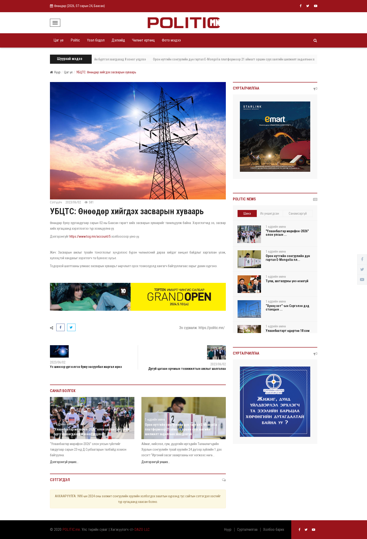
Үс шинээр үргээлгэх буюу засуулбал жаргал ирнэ (86, 367)
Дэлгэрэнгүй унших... (64, 462)
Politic (75, 40)
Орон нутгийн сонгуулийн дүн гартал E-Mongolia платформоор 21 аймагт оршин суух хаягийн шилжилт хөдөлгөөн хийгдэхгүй (245, 59)
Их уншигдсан (269, 213)
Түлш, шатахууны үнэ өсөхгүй (287, 281)
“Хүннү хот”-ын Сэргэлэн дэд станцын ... (287, 307)
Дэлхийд (118, 40)
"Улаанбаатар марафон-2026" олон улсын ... (287, 232)
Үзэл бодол (96, 40)
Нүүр (55, 72)
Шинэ (247, 213)
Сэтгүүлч (56, 202)
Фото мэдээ (171, 40)
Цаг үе (58, 40)
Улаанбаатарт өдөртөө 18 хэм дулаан (288, 332)
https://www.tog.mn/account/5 (90, 236)
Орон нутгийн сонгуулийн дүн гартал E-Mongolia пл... (288, 257)
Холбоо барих (273, 530)
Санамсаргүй (298, 213)
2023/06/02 (73, 202)
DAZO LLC (142, 529)
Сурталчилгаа (247, 530)
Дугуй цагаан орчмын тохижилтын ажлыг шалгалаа (187, 369)
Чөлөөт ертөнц (143, 40)
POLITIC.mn (71, 529)
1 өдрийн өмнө (63, 424)
